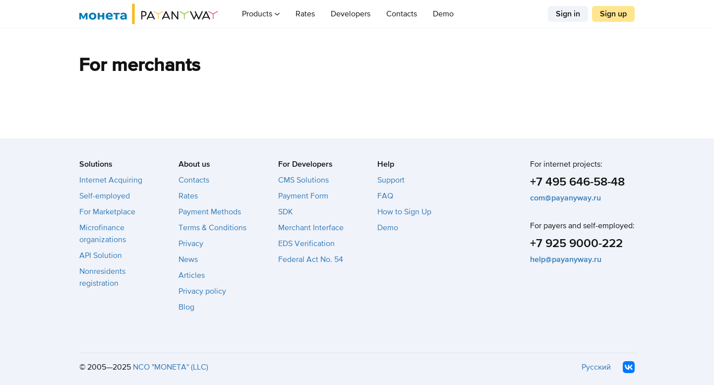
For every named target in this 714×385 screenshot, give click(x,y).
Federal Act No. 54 (310, 259)
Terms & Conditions (212, 228)
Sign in (568, 14)
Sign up (613, 14)
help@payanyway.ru (565, 259)
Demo (443, 14)
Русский (596, 367)
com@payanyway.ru (565, 198)
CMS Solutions (303, 180)
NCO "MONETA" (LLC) (170, 367)
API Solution (100, 255)
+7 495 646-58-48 (577, 182)
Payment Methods (209, 212)
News (188, 259)
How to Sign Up (404, 212)
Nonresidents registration (102, 277)
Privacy (190, 244)
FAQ (385, 196)
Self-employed (104, 196)
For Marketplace (107, 212)
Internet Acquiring (110, 180)
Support (391, 180)
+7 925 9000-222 (576, 243)
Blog (186, 307)
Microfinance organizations (102, 234)
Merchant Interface (311, 228)
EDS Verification (306, 244)
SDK (285, 212)
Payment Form (303, 196)
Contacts (401, 14)
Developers (350, 14)
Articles (191, 275)
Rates (305, 14)
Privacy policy (202, 291)
